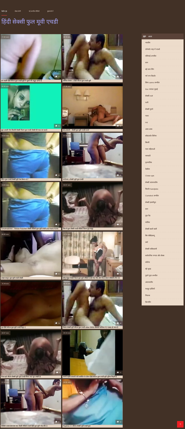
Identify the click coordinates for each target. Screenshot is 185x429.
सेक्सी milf (149, 96)
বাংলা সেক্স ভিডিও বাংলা (41, 411)
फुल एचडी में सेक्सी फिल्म (58, 397)
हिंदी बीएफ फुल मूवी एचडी (98, 403)
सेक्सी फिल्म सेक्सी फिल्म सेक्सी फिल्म (59, 425)
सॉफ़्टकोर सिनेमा (151, 136)
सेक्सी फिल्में (74, 415)
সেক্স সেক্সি (32, 408)
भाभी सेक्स (23, 420)
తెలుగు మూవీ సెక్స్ (9, 425)
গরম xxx (19, 422)
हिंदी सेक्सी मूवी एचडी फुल (133, 403)
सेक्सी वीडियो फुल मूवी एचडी (150, 402)
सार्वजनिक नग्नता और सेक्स (154, 256)
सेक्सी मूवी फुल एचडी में (16, 402)
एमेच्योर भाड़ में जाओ (152, 50)
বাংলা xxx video (158, 415)
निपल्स (147, 296)
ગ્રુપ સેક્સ (83, 425)
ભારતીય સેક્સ (174, 415)
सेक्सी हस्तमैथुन (150, 203)
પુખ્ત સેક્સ (117, 420)
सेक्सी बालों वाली (151, 229)
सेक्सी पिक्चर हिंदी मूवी (172, 408)
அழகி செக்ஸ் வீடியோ (166, 422)
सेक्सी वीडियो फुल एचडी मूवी (131, 402)
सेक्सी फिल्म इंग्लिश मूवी (133, 408)
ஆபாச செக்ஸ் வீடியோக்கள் (54, 408)
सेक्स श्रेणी (18, 11)
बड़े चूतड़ (148, 269)
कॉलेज (147, 263)
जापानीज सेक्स (93, 418)
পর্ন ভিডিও (76, 422)
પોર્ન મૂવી (161, 420)
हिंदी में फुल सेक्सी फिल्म (109, 411)
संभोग (31, 420)
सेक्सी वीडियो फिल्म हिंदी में (40, 415)
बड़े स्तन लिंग (149, 70)
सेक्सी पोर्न (149, 422)
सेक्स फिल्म (129, 420)
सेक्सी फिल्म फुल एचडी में (137, 399)
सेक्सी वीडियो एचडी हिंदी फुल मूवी (111, 402)
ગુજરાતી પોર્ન (41, 420)
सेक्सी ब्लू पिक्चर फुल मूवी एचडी (163, 400)
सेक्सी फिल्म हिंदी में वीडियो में (14, 411)
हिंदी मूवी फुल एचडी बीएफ (116, 403)
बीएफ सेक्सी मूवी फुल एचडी (14, 399)
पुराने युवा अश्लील (151, 276)
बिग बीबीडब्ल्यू (150, 236)
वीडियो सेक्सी (29, 422)
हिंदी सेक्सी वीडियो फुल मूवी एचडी (153, 403)
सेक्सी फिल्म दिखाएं (112, 408)
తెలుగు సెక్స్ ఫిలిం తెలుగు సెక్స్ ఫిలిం (86, 408)
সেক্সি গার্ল (20, 413)
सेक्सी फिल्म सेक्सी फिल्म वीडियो (160, 418)
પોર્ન (104, 418)
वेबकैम (147, 169)
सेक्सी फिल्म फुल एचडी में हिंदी (156, 399)
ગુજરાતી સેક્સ (83, 420)
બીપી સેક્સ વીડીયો (36, 413)
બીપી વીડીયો (79, 418)
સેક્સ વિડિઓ (134, 425)
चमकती (147, 156)
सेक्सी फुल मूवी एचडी (129, 400)
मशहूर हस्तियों (150, 289)
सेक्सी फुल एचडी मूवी (115, 400)
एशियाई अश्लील (150, 56)
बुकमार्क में (50, 11)
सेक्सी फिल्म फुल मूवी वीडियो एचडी (17, 400)
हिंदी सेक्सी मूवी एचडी (17, 415)
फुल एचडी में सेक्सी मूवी (75, 397)
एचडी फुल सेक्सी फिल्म (8, 397)
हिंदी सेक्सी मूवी (68, 420)
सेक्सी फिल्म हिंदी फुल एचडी (78, 400)
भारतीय (147, 43)
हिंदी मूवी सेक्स (138, 418)
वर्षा (146, 243)
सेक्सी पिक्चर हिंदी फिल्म (108, 422)
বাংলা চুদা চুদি (89, 422)
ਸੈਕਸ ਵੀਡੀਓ (7, 418)
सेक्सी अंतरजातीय (151, 183)
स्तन (146, 63)
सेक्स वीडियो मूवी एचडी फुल (84, 399)
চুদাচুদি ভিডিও (19, 408)
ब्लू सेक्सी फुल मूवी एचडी (51, 399)
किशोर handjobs (151, 189)
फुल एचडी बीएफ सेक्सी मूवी (41, 397)
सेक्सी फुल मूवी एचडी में (144, 400)
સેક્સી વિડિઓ (86, 413)
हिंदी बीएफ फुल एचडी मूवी (80, 403)
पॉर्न (154, 420)
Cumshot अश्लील (152, 196)
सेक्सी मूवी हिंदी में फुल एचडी (71, 402)
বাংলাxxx (5, 408)
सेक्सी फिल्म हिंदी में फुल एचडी (97, 400)
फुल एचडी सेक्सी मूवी (106, 397)
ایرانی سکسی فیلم (88, 411)
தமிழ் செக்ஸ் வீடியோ (132, 422)
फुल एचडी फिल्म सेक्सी (24, 397)
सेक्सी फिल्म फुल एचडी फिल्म (118, 399)
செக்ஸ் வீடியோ (70, 413)
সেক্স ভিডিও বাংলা (45, 422)
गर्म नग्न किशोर (150, 76)
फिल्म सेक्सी (143, 413)
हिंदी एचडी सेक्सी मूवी (44, 418)
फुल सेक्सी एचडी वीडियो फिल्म (138, 397)
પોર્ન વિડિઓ (36, 425)
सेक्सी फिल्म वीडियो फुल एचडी (39, 400)
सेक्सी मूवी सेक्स (61, 415)
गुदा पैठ (147, 216)
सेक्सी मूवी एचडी (119, 425)
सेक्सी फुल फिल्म (53, 413)
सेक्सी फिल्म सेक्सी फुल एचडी (58, 400)
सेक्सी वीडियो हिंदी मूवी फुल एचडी (43, 403)
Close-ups (149, 176)
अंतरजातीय (149, 282)
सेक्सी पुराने (149, 109)
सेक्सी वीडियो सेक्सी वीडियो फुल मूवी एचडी (18, 403)
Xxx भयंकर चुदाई (151, 90)
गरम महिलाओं (150, 149)
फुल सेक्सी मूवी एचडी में (156, 397)
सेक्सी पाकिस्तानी (151, 249)
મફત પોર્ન (125, 411)
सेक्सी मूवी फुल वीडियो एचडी (34, 402)
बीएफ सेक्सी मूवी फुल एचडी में (33, 399)
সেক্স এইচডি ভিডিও (101, 420)
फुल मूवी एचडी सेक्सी (120, 397)
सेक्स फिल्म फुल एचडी (67, 399)
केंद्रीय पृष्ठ (4, 11)
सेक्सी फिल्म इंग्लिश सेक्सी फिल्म (108, 413)
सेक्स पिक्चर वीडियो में (23, 418)
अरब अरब (148, 129)
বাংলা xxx (24, 425)
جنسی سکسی (62, 422)
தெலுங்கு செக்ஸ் (63, 418)
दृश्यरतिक (148, 163)
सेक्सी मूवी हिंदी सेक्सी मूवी (118, 418)
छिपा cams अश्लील (152, 83)
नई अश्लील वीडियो (34, 11)
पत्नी (146, 103)
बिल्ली (147, 143)
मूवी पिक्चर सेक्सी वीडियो (143, 411)
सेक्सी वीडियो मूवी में (140, 415)
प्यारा (147, 116)
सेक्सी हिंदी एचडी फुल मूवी (63, 403)
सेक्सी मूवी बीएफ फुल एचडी (53, 402)
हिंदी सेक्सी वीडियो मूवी (101, 415)
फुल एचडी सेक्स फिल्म (91, 397)
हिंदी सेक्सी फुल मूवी (163, 411)
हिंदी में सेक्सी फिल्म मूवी (100, 425)
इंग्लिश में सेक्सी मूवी (121, 415)
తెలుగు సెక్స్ (54, 420)
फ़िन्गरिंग (148, 302)
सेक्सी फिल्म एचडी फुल (101, 399)
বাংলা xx (86, 415)
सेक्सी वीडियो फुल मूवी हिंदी (66, 411)
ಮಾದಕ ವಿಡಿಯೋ (153, 408)
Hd (146, 123)
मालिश (147, 223)
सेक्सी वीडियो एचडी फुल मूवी (90, 402)
